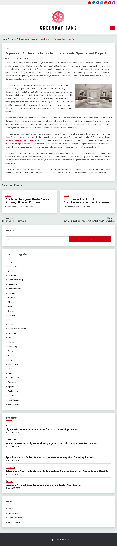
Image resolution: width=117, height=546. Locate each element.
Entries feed (13, 513)
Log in (10, 509)
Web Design (13, 400)
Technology (13, 391)
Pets (10, 360)
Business (12, 275)
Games (11, 311)
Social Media (13, 378)
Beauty (11, 271)
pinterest (109, 2)
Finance (11, 297)
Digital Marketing (15, 280)
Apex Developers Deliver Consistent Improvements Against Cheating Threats (50, 457)
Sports (11, 386)
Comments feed (15, 517)
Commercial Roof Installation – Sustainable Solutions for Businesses (86, 201)
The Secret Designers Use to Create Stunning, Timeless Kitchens (27, 201)
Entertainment (14, 288)
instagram (113, 2)
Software (12, 382)
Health (11, 320)
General (11, 315)
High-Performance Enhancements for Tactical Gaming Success (42, 429)
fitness (11, 302)
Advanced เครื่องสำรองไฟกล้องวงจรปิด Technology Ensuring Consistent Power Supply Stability (57, 471)
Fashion (11, 293)
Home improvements (17, 329)
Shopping (12, 373)
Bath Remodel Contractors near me (20, 140)
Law (10, 337)
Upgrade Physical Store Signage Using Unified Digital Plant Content (44, 484)
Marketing (12, 346)
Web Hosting (14, 404)
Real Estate (13, 364)
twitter (101, 2)
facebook (97, 2)
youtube (105, 2)
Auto (10, 262)
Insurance (12, 333)
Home (8, 48)
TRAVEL (12, 395)
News (10, 351)
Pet (9, 355)
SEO (10, 369)
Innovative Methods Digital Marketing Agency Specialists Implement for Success (51, 443)
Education (12, 284)
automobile (12, 266)
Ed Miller (24, 58)
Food (10, 306)
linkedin (93, 2)
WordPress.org (14, 522)
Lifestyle (12, 342)
